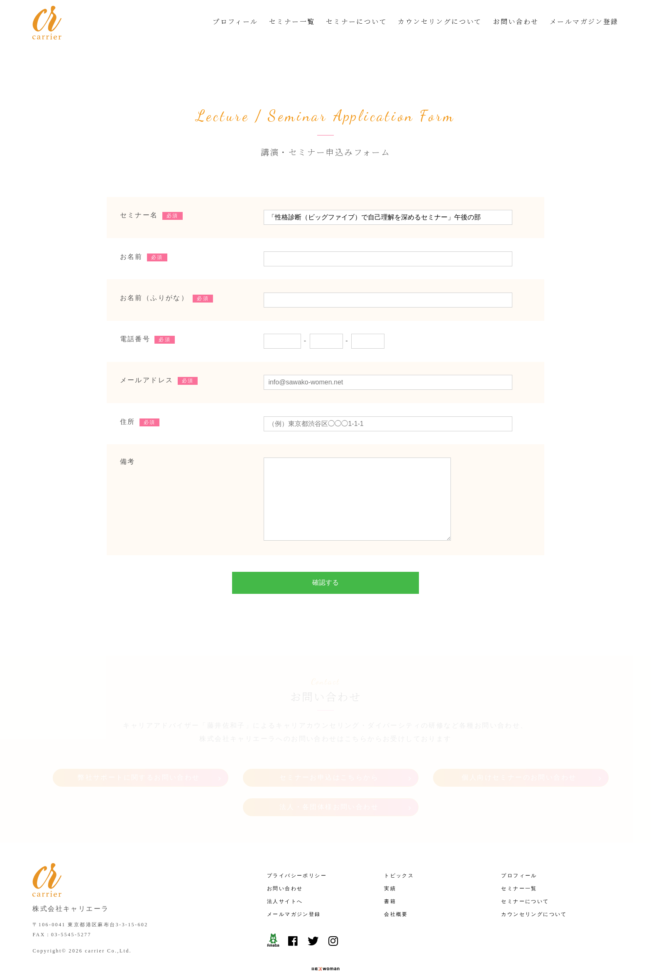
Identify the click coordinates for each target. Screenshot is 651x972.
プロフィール (235, 21)
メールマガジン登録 (584, 21)
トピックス (399, 852)
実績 (390, 865)
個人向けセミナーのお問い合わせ (519, 757)
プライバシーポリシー (297, 852)
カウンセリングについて (440, 21)
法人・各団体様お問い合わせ (329, 787)
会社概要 (396, 891)
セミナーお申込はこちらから (329, 757)
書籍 (390, 878)
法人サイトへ (285, 878)
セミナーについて (356, 21)
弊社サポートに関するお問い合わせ (139, 757)
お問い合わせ (515, 21)
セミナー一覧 (292, 21)
